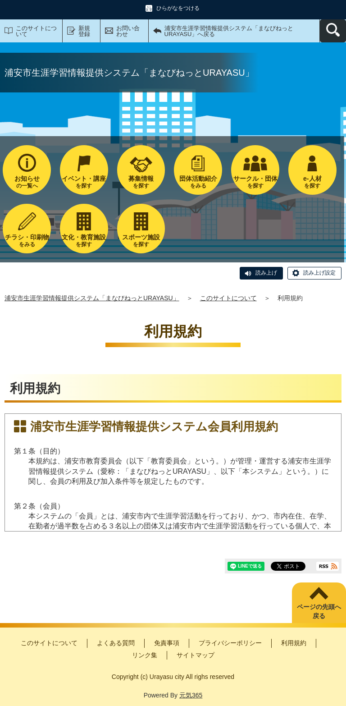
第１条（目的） (39, 451)
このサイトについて (36, 31)
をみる (198, 182)
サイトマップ (195, 655)
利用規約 (293, 642)
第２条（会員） (39, 506)
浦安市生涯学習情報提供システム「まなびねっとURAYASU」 (92, 298)
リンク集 (144, 655)
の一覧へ (27, 182)
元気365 (190, 695)
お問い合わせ (128, 31)
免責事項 (166, 642)
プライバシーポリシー (230, 642)
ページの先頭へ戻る (319, 611)
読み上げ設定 (319, 273)
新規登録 (84, 31)
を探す (84, 182)
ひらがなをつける (178, 8)
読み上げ (266, 273)
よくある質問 (116, 642)
